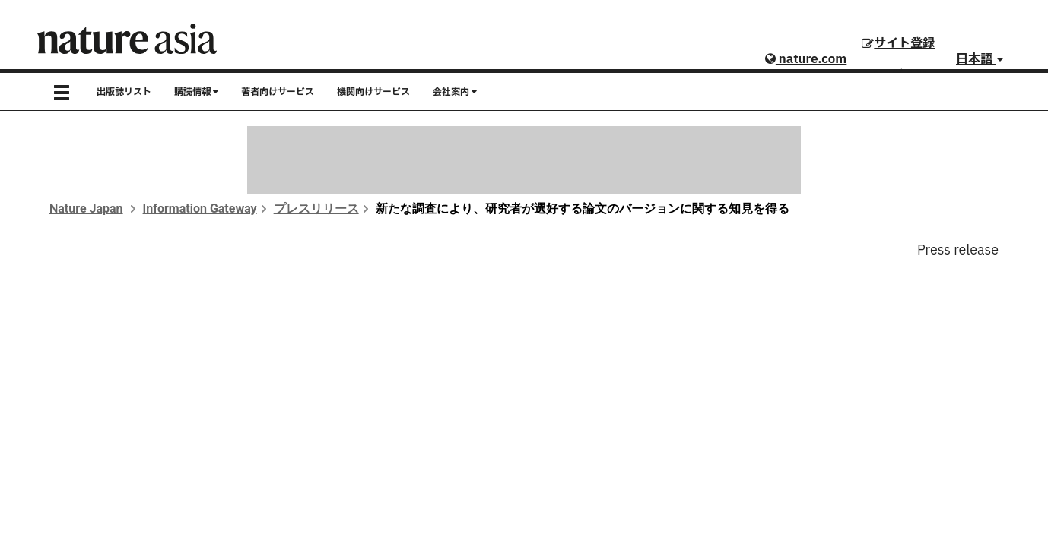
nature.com (805, 59)
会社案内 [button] (455, 92)
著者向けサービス (277, 92)
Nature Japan (86, 208)
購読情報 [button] (196, 92)
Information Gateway (200, 208)
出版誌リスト (124, 92)
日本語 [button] (979, 59)
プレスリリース (316, 208)
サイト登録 (898, 43)
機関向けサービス (373, 92)
